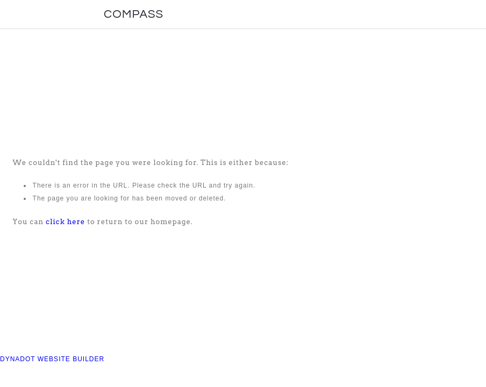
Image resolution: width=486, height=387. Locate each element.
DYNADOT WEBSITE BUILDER (52, 359)
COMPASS (133, 14)
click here (65, 222)
